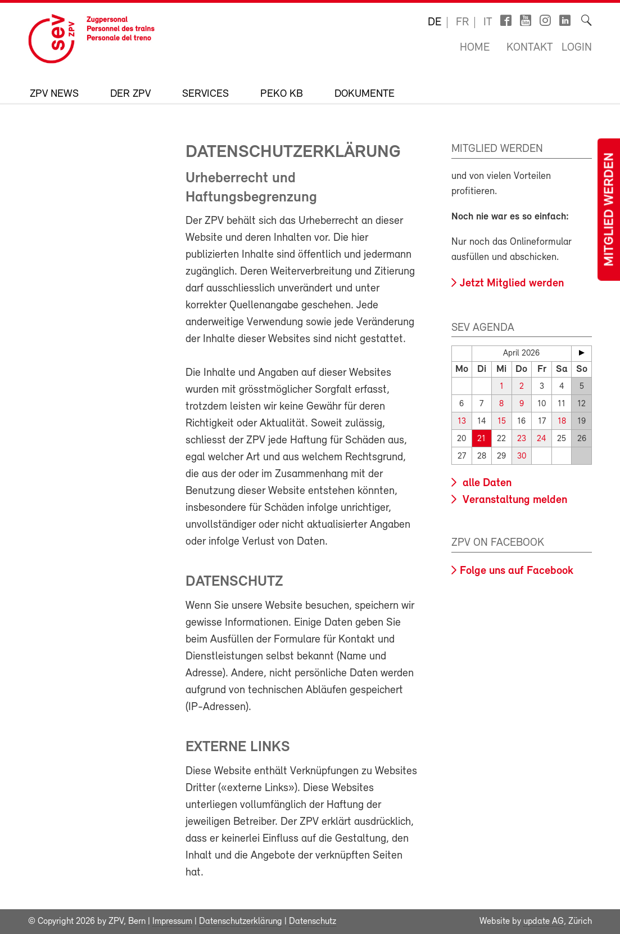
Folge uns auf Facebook (516, 571)
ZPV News (54, 94)
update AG (543, 921)
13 (462, 421)
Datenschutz (312, 921)
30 (521, 456)
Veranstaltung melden (513, 500)
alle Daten (486, 483)
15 (501, 421)
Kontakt (529, 47)
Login (577, 47)
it (487, 22)
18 (562, 421)
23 (521, 439)
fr (462, 22)
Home (475, 47)
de (434, 22)
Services (205, 94)
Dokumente (364, 94)
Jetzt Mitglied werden (512, 283)
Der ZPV (130, 94)
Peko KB (281, 94)
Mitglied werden (610, 209)
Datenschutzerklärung (240, 921)
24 (541, 439)
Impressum (172, 921)
